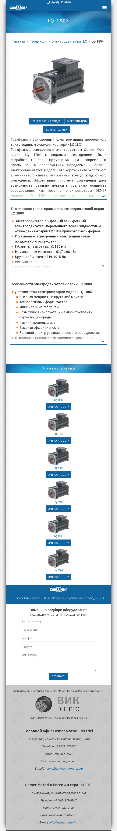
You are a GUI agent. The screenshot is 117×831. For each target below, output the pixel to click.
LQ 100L (58, 536)
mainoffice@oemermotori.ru (63, 768)
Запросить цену (77, 121)
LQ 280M (58, 502)
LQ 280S (58, 570)
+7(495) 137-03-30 (59, 2)
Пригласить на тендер (47, 121)
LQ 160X (58, 400)
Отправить (58, 676)
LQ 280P (58, 468)
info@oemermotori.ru (63, 822)
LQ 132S (58, 434)
